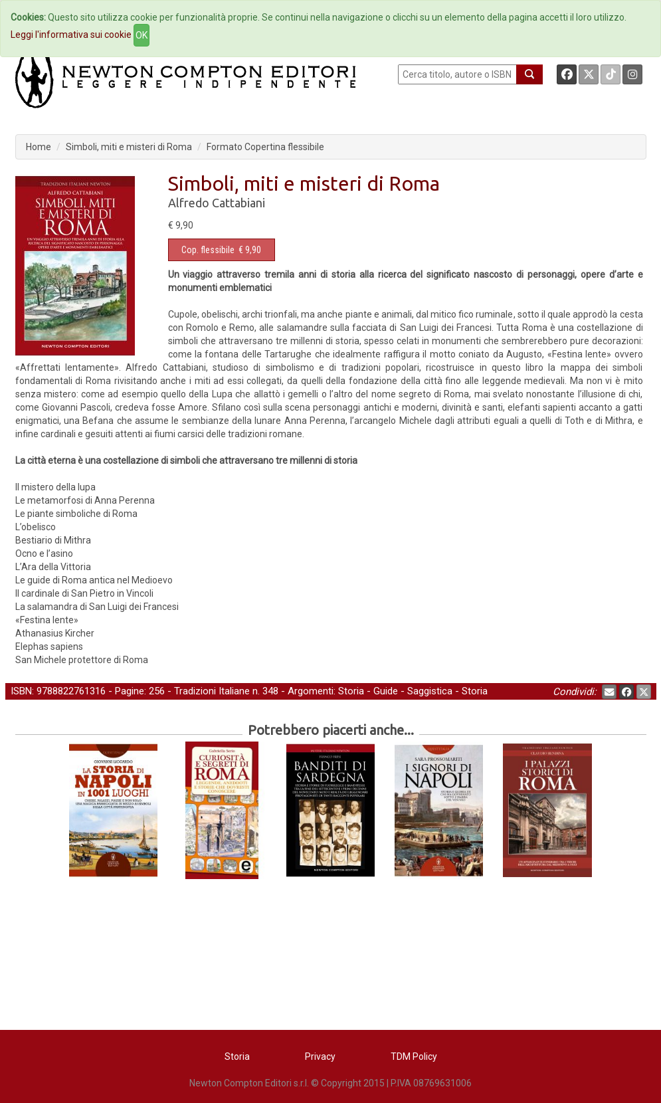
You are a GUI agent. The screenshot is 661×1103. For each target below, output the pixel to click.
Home (38, 147)
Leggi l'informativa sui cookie (71, 34)
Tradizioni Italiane (212, 691)
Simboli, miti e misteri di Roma (129, 147)
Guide (385, 691)
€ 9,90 (221, 250)
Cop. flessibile (208, 250)
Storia (351, 691)
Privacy (320, 1056)
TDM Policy (414, 1056)
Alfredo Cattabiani (216, 202)
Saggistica (429, 691)
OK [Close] (141, 35)
